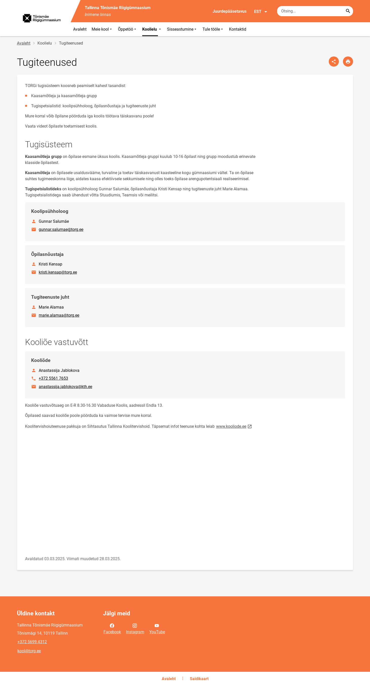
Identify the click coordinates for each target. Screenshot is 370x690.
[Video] (103, 493)
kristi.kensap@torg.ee (58, 272)
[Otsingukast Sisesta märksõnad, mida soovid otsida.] (315, 11)
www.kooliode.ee (234, 426)
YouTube (157, 628)
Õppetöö (127, 29)
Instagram (135, 628)
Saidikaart (199, 678)
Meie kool (102, 29)
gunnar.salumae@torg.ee (61, 229)
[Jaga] (334, 61)
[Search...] (348, 11)
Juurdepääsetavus (229, 11)
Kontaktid (237, 29)
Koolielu (152, 29)
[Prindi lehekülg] (348, 61)
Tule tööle (213, 29)
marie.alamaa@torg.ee (59, 315)
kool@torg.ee (29, 650)
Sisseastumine (182, 29)
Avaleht (80, 29)
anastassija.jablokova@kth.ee (66, 386)
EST (261, 12)
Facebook (112, 628)
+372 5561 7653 (53, 378)
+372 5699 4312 (32, 641)
